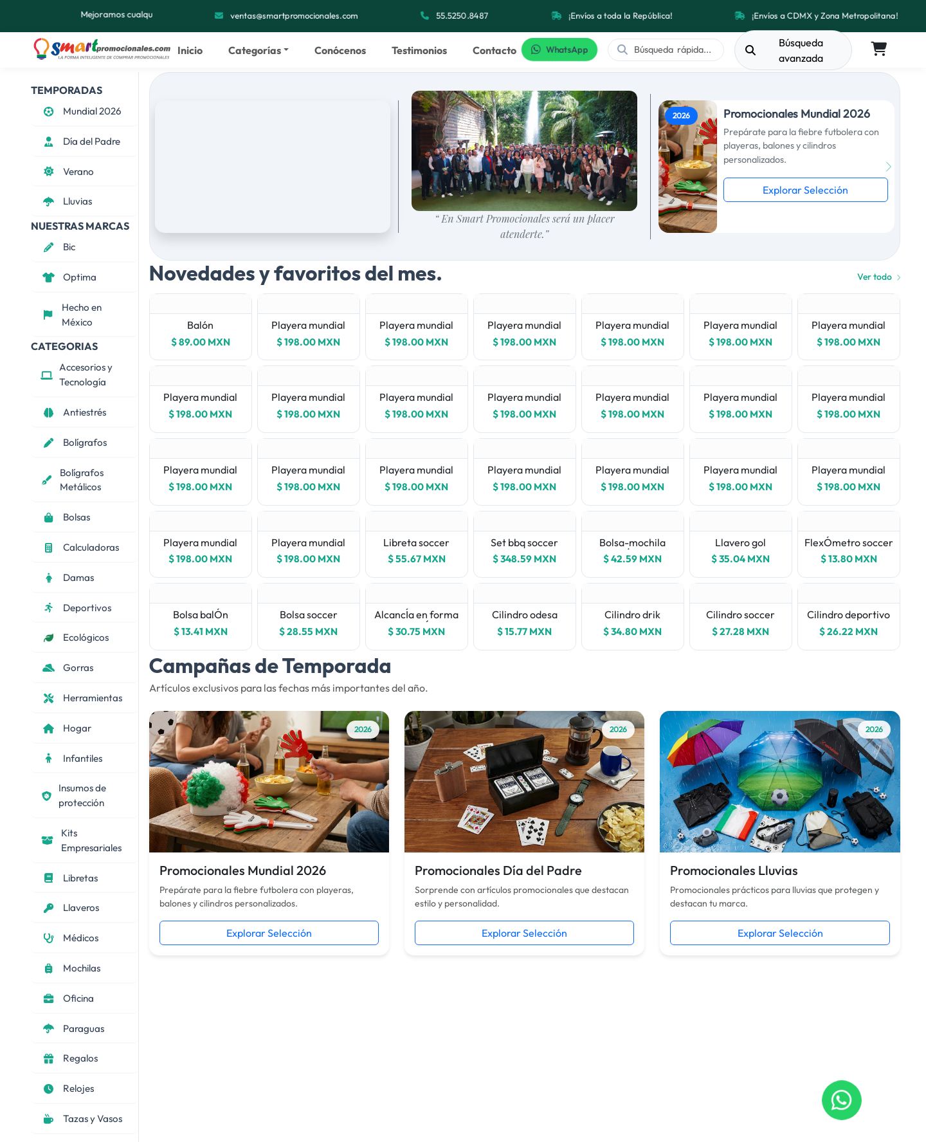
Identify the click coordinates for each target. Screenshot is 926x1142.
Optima (68, 277)
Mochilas (70, 968)
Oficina (67, 998)
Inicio (190, 50)
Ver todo (878, 276)
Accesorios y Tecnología (77, 374)
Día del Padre (80, 141)
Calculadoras (80, 547)
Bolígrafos (74, 442)
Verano (67, 171)
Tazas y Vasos (81, 1118)
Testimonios (419, 50)
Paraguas (72, 1028)
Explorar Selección (805, 189)
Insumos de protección (73, 795)
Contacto (494, 50)
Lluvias (66, 201)
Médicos (69, 938)
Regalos (69, 1058)
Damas (67, 577)
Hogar (66, 728)
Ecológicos (75, 637)
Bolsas (65, 517)
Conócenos (340, 50)
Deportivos (76, 608)
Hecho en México (71, 314)
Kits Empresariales (81, 840)
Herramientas (81, 698)
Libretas (69, 878)
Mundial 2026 (81, 111)
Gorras (67, 667)
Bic (58, 247)
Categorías (254, 50)
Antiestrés (73, 412)
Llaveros (70, 907)
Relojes (67, 1088)
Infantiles (71, 758)
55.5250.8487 (462, 15)
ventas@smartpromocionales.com (295, 15)
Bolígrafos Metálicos (72, 479)
